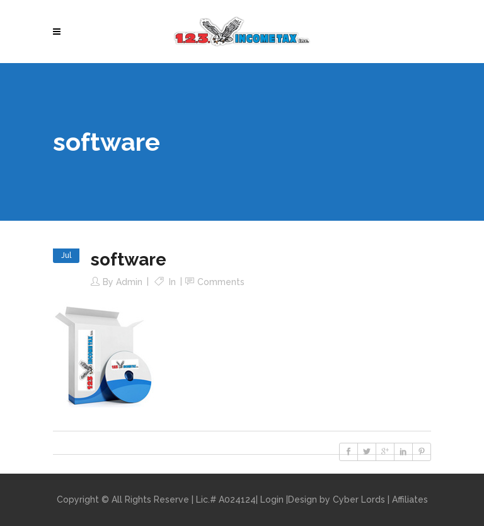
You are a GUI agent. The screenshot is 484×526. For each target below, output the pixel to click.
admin (129, 282)
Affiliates (410, 499)
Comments (221, 282)
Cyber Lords (359, 499)
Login (272, 499)
